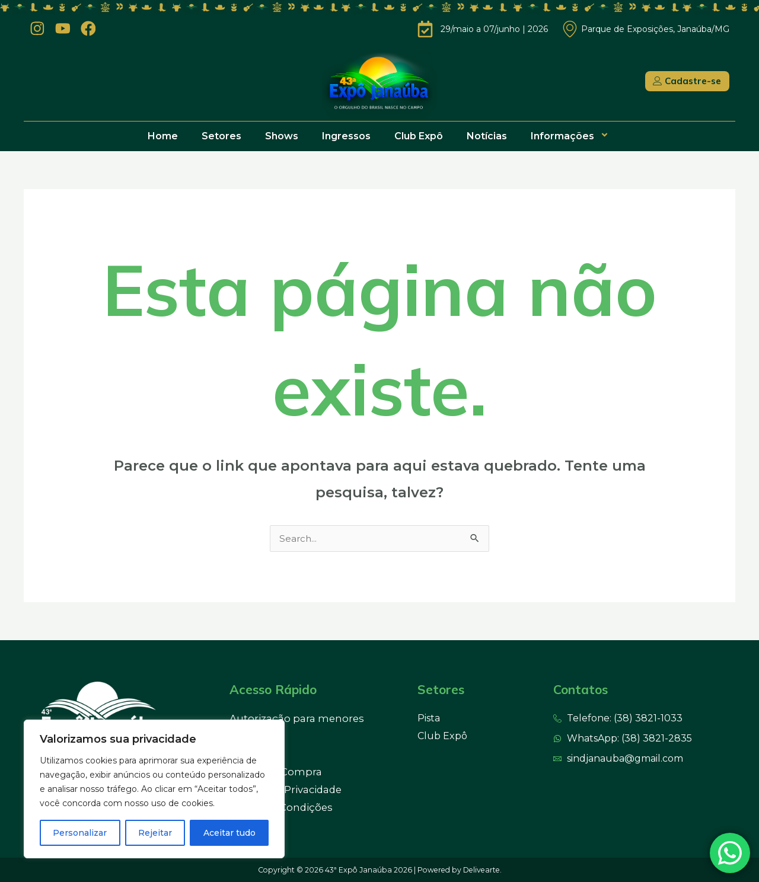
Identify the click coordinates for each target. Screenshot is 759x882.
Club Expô (418, 136)
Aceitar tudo (229, 832)
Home (163, 136)
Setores (221, 136)
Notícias (487, 136)
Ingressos (346, 136)
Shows (281, 136)
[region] (154, 789)
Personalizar (80, 832)
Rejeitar (155, 832)
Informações (571, 136)
